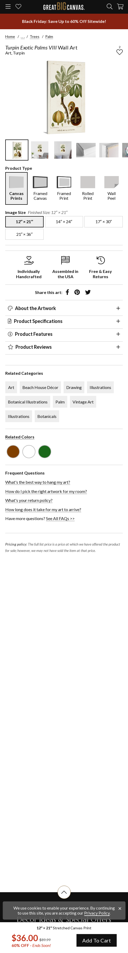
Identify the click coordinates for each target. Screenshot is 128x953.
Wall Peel (111, 196)
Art (11, 387)
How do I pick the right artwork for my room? (46, 491)
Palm (49, 36)
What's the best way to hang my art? (37, 482)
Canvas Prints (16, 196)
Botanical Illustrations (28, 401)
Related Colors (19, 436)
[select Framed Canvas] (40, 188)
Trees (34, 36)
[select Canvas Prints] (16, 188)
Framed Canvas (40, 196)
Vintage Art (83, 401)
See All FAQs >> (60, 518)
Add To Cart (96, 940)
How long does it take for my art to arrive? (43, 509)
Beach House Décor (40, 387)
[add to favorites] (119, 52)
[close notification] (119, 908)
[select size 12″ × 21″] (24, 221)
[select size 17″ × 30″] (103, 221)
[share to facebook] (67, 292)
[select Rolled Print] (87, 188)
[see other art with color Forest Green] (44, 451)
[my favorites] (18, 6)
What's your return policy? (29, 500)
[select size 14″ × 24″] (64, 221)
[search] (109, 6)
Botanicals (47, 416)
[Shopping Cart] (120, 6)
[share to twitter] (88, 292)
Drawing (74, 387)
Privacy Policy (97, 912)
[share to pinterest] (77, 292)
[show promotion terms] (64, 21)
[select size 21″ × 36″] (24, 234)
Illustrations (100, 387)
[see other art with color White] (28, 451)
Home (10, 36)
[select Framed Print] (64, 188)
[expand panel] (118, 308)
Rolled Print (88, 196)
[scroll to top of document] (64, 898)
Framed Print (64, 196)
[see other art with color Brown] (13, 451)
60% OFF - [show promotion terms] (31, 945)
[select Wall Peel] (111, 188)
